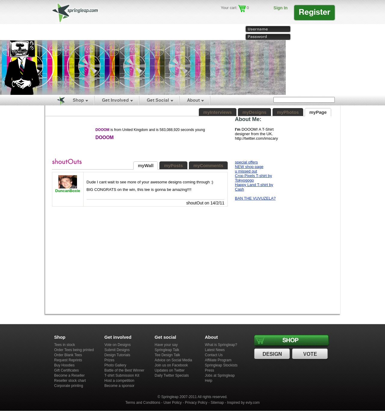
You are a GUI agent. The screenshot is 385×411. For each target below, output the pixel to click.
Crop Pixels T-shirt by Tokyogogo (253, 177)
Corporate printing (68, 386)
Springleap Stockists (221, 365)
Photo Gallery (115, 365)
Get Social (158, 100)
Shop (78, 100)
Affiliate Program (218, 360)
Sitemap (217, 402)
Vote (310, 354)
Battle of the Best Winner (124, 370)
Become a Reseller (69, 375)
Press (209, 370)
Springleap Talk (167, 350)
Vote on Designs (117, 345)
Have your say (166, 345)
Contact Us (214, 355)
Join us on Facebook (171, 365)
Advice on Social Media (173, 360)
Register (314, 12)
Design (272, 354)
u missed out (246, 171)
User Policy (172, 402)
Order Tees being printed (74, 350)
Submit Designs (117, 350)
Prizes (109, 360)
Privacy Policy (196, 402)
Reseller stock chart (70, 380)
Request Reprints (68, 360)
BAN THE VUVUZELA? (255, 198)
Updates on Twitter (170, 370)
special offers (246, 162)
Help (208, 380)
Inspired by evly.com (243, 402)
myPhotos (288, 112)
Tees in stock (64, 345)
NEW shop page (249, 166)
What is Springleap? (221, 345)
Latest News (215, 350)
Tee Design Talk (167, 355)
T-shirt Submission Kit (121, 375)
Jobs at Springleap (220, 375)
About (193, 100)
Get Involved (115, 100)
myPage (318, 112)
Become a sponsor (119, 386)
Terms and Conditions (142, 402)
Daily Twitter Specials (172, 375)
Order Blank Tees (68, 355)
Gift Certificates (66, 370)
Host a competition (119, 380)
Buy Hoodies (64, 365)
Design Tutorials (117, 355)
